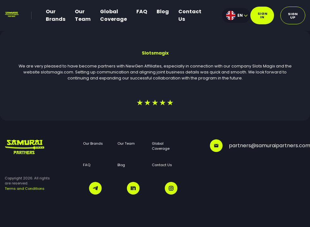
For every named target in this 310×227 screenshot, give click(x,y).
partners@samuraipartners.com (257, 145)
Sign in (262, 15)
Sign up (293, 15)
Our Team (83, 15)
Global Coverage (113, 15)
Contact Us (189, 15)
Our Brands (55, 15)
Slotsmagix (155, 53)
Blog (163, 11)
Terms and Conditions (25, 188)
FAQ (141, 11)
